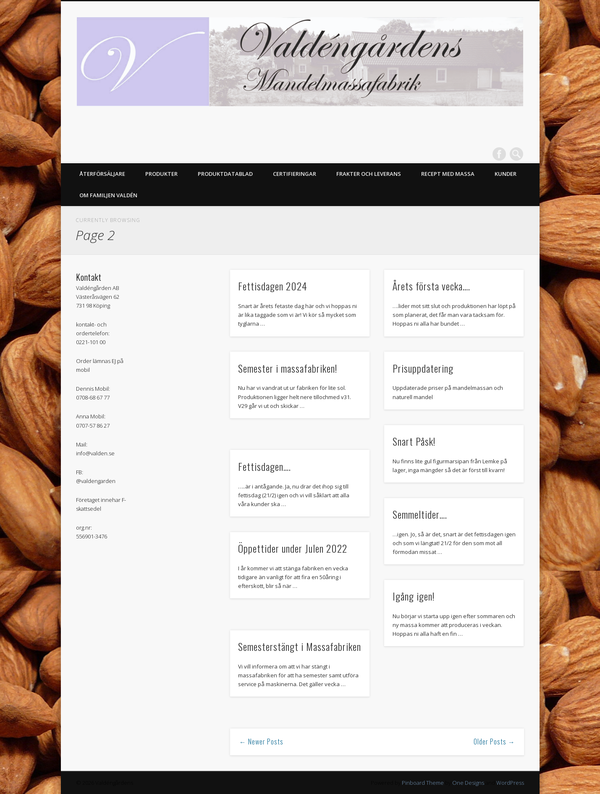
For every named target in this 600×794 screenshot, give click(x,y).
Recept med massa (447, 174)
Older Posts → (494, 742)
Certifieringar (294, 174)
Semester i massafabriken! (287, 368)
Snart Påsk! (414, 441)
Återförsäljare (102, 174)
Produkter (161, 174)
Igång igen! (414, 595)
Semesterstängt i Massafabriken (299, 646)
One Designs (468, 782)
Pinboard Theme (423, 782)
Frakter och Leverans (368, 174)
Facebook (499, 154)
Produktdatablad (225, 174)
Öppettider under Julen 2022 (292, 548)
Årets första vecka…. (431, 285)
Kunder (505, 174)
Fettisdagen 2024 (272, 285)
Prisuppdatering (423, 368)
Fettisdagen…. (264, 466)
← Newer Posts (261, 742)
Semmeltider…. (420, 514)
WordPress (510, 782)
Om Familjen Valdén (108, 195)
